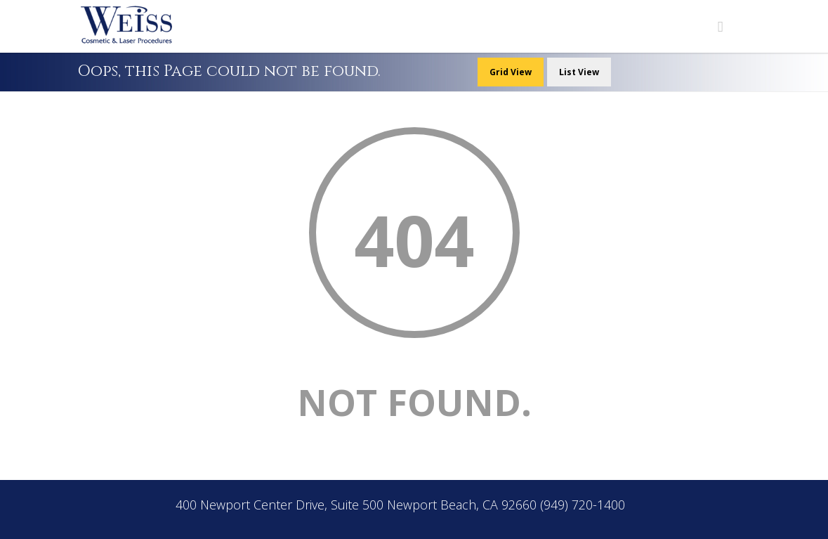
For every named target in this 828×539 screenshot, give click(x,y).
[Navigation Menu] (720, 26)
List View (579, 72)
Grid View (510, 72)
